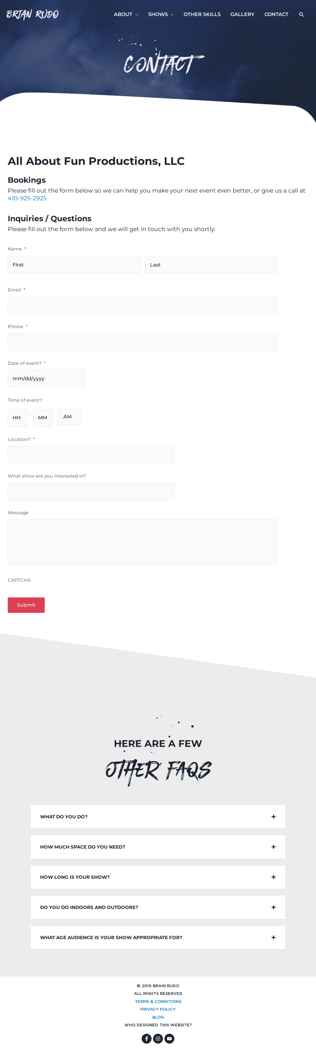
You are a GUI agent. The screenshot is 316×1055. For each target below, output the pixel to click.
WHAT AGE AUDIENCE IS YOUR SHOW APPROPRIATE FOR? (111, 940)
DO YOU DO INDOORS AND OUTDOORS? (89, 910)
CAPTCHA (19, 583)
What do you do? (64, 820)
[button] (301, 14)
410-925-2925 (27, 198)
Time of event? (25, 400)
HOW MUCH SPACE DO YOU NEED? (82, 850)
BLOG (158, 1021)
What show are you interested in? (47, 476)
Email (16, 290)
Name (17, 249)
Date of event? (27, 363)
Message (18, 512)
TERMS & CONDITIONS (158, 1005)
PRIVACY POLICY (158, 1013)
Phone (17, 326)
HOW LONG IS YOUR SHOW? (75, 880)
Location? (21, 439)
